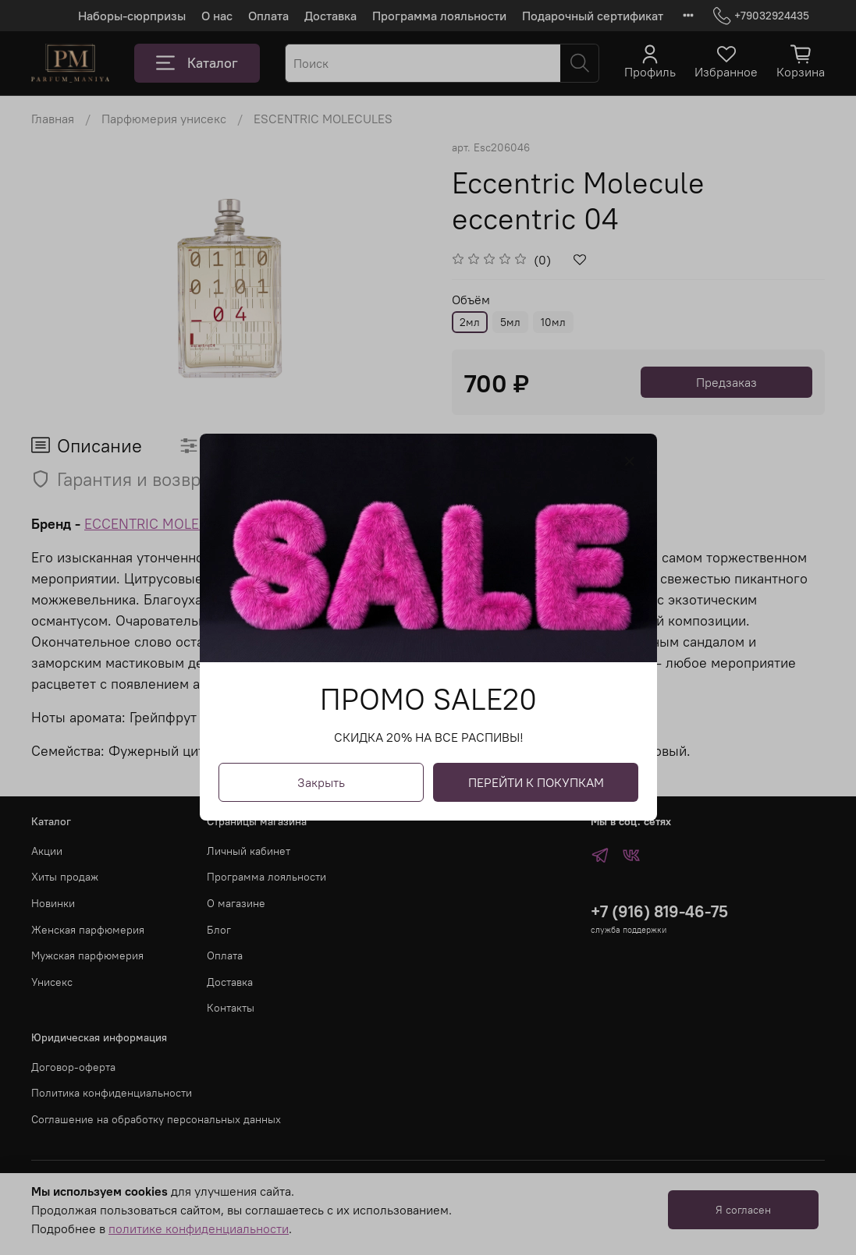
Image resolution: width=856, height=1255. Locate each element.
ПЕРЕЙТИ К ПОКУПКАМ (535, 783)
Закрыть (321, 783)
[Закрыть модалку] (630, 461)
